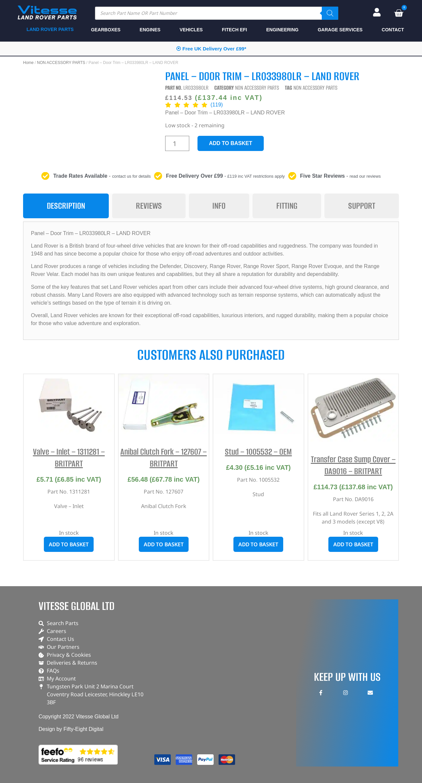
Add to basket (230, 143)
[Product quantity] (177, 143)
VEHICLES (191, 29)
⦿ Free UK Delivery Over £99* (211, 48)
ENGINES (150, 29)
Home (28, 62)
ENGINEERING (282, 29)
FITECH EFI (234, 29)
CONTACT (393, 29)
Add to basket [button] (69, 544)
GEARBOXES (105, 29)
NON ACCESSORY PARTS (61, 62)
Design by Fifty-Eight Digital (71, 729)
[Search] (330, 13)
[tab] (66, 206)
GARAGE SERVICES (340, 29)
